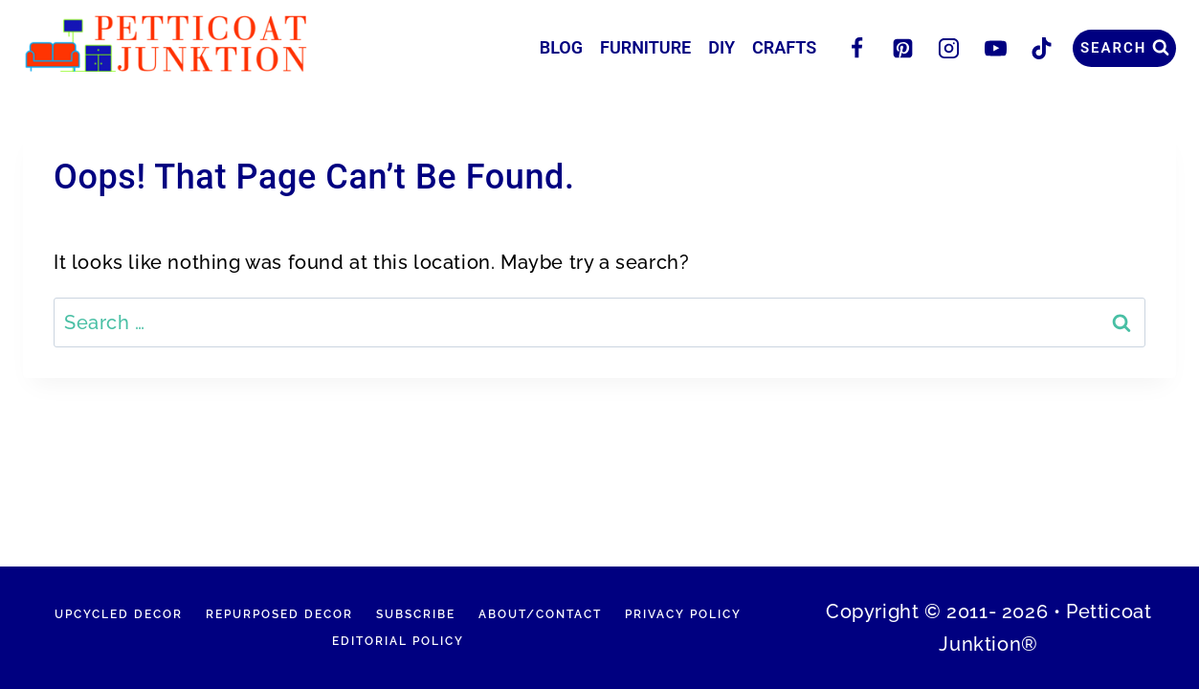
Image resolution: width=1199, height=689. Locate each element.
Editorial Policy (398, 641)
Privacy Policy (683, 614)
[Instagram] (949, 48)
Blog (561, 47)
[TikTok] (1041, 48)
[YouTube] (995, 48)
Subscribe (415, 614)
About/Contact (540, 614)
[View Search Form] (1124, 48)
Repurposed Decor (279, 614)
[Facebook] (856, 48)
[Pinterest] (903, 48)
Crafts (784, 47)
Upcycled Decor (119, 614)
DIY (721, 47)
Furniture (645, 47)
